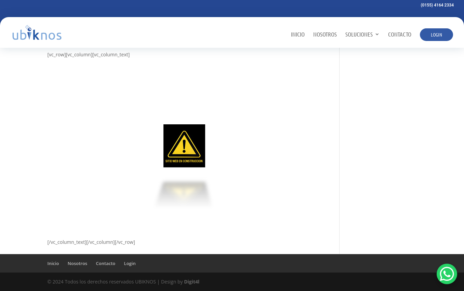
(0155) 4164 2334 (437, 5)
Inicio (298, 35)
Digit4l (191, 281)
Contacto (399, 35)
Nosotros (325, 35)
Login (436, 34)
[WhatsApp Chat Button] (447, 274)
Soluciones (359, 35)
